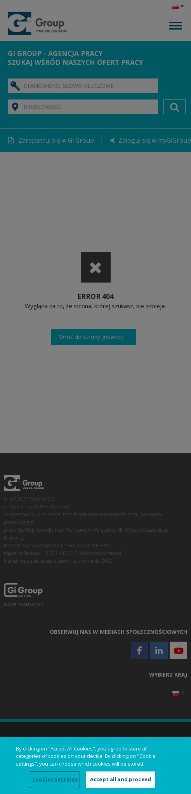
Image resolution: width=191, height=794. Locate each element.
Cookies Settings (55, 779)
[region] (95, 765)
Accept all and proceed (120, 779)
